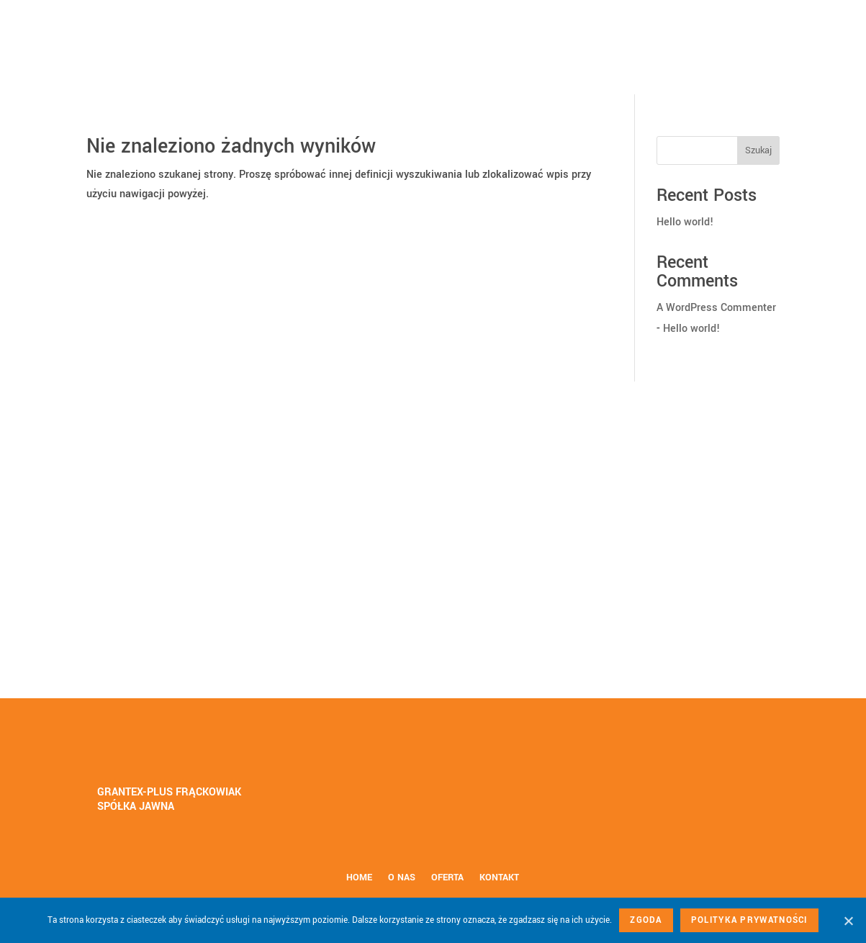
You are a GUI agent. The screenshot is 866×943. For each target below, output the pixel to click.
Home (359, 878)
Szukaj (758, 150)
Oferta (447, 878)
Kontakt (499, 878)
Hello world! (685, 222)
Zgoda (646, 920)
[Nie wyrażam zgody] (848, 920)
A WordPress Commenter (716, 307)
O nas (401, 878)
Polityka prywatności (749, 920)
